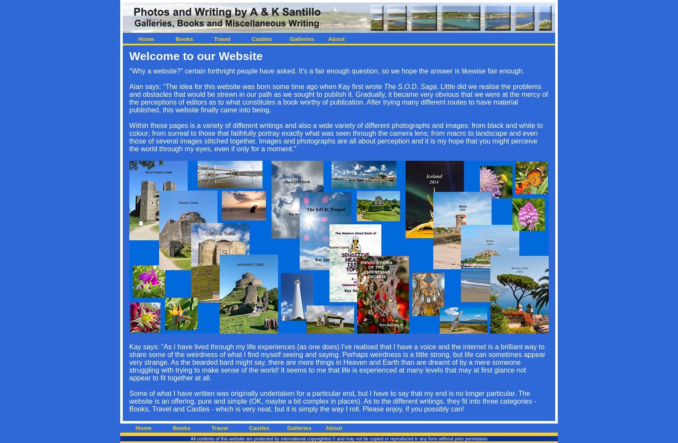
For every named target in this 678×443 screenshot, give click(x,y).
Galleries (298, 39)
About (336, 39)
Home (146, 39)
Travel (222, 39)
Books (184, 39)
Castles (260, 39)
